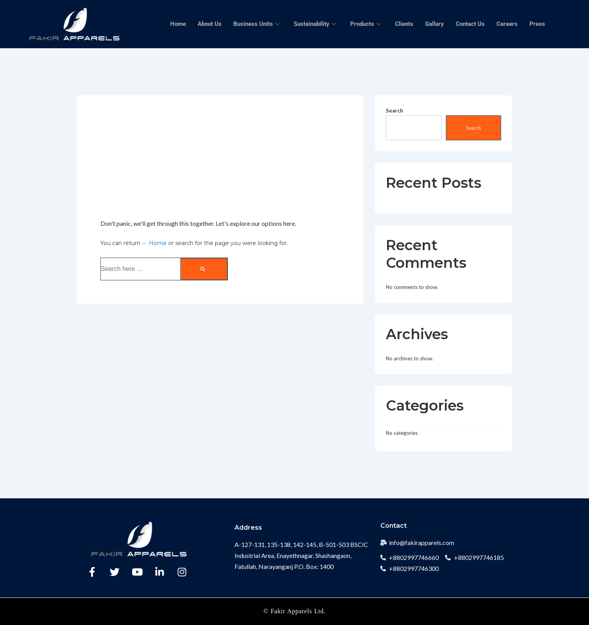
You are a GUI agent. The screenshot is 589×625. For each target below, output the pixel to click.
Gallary (434, 23)
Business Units (256, 23)
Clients (404, 23)
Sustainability (315, 23)
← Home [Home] (154, 243)
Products (365, 23)
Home (178, 23)
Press (537, 23)
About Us (210, 23)
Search (394, 110)
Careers (507, 23)
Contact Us (470, 23)
